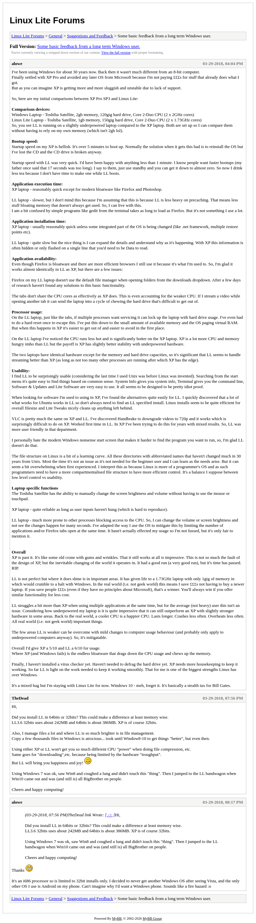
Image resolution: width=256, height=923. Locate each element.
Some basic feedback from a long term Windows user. (88, 46)
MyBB (116, 918)
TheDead (20, 698)
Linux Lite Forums (47, 20)
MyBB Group (152, 918)
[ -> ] (110, 814)
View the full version (115, 52)
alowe (17, 63)
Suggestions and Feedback (90, 35)
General (55, 35)
